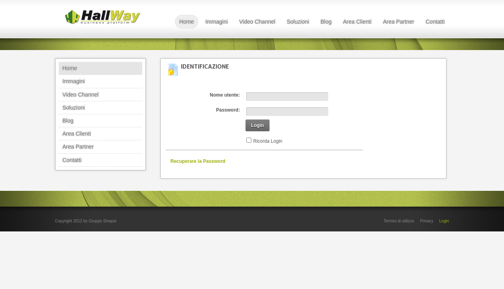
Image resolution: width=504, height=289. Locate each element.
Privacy (426, 221)
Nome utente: (225, 95)
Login (257, 125)
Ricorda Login (268, 141)
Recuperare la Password (198, 161)
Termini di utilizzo (399, 221)
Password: (228, 110)
